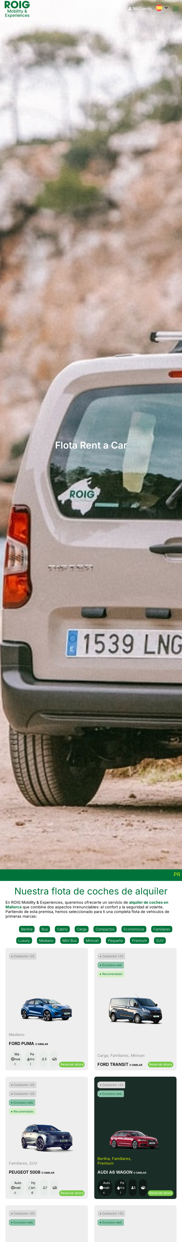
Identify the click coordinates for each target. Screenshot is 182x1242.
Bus (45, 929)
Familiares (161, 929)
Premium (139, 940)
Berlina (26, 929)
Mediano (46, 940)
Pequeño (115, 940)
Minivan (92, 940)
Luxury (24, 940)
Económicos (134, 929)
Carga (81, 929)
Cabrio (62, 929)
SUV (159, 940)
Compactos (105, 929)
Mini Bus (70, 940)
